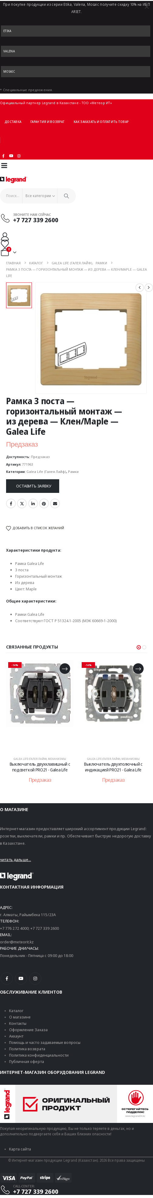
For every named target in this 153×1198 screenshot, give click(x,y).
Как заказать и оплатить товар (101, 122)
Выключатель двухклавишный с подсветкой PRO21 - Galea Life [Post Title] (40, 767)
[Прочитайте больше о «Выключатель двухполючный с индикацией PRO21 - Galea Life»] (138, 668)
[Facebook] (7, 978)
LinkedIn (33, 503)
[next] (148, 287)
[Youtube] (11, 156)
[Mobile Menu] (4, 165)
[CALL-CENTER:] (73, 1189)
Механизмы (57, 759)
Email (55, 503)
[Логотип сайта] (13, 180)
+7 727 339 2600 (44, 928)
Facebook (11, 503)
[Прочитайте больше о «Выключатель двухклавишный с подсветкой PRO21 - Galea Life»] (64, 668)
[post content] (39, 705)
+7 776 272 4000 (14, 928)
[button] (138, 647)
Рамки (73, 471)
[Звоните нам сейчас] (73, 218)
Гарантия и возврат (47, 122)
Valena (9, 51)
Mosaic (9, 71)
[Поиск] (66, 195)
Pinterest (44, 503)
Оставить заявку (33, 486)
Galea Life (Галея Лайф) (46, 471)
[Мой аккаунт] (4, 236)
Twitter (22, 503)
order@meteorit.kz (17, 942)
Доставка (13, 122)
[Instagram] (19, 156)
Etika (7, 31)
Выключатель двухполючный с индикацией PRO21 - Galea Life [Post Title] (113, 767)
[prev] (139, 287)
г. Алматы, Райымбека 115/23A (28, 914)
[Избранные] (4, 244)
